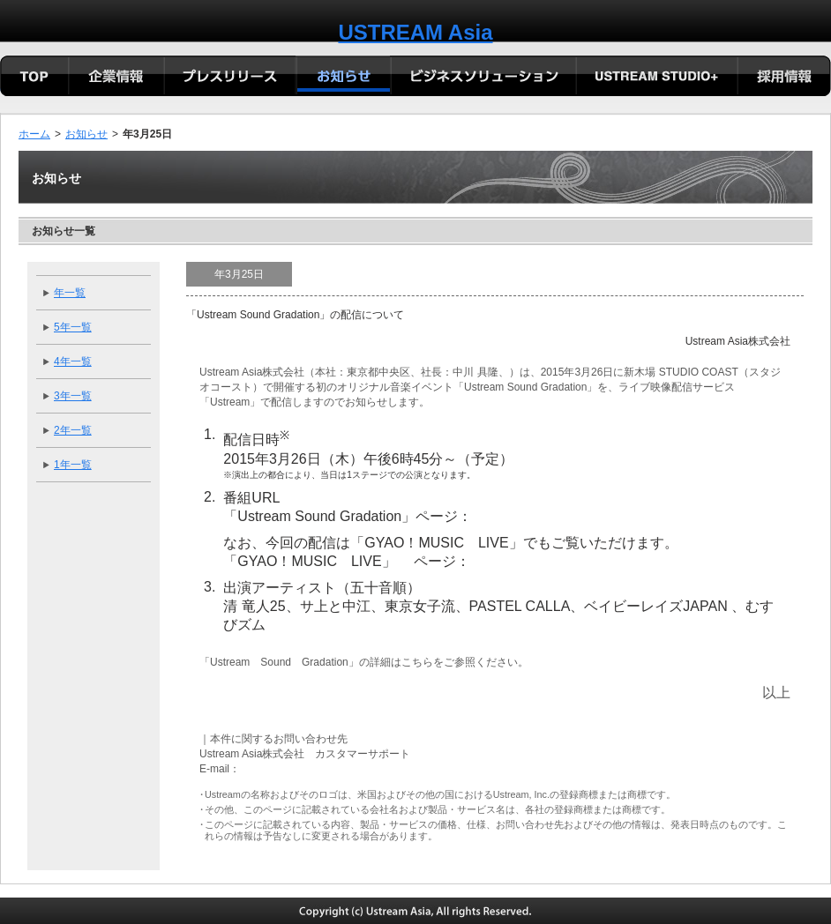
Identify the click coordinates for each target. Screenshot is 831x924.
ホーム (34, 134)
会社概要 (116, 78)
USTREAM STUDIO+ (656, 78)
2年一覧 (73, 430)
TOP (34, 78)
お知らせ (86, 134)
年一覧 (70, 293)
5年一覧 (73, 327)
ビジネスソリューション (482, 78)
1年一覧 (73, 464)
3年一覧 (73, 396)
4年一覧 (73, 361)
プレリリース (230, 78)
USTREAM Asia (415, 32)
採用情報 (784, 78)
